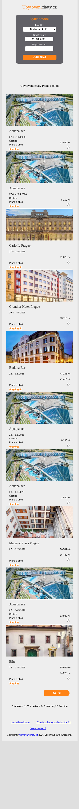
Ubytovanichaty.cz (28, 802)
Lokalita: (39, 25)
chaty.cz (39, 7)
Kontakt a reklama (20, 790)
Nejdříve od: (39, 35)
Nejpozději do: (39, 44)
